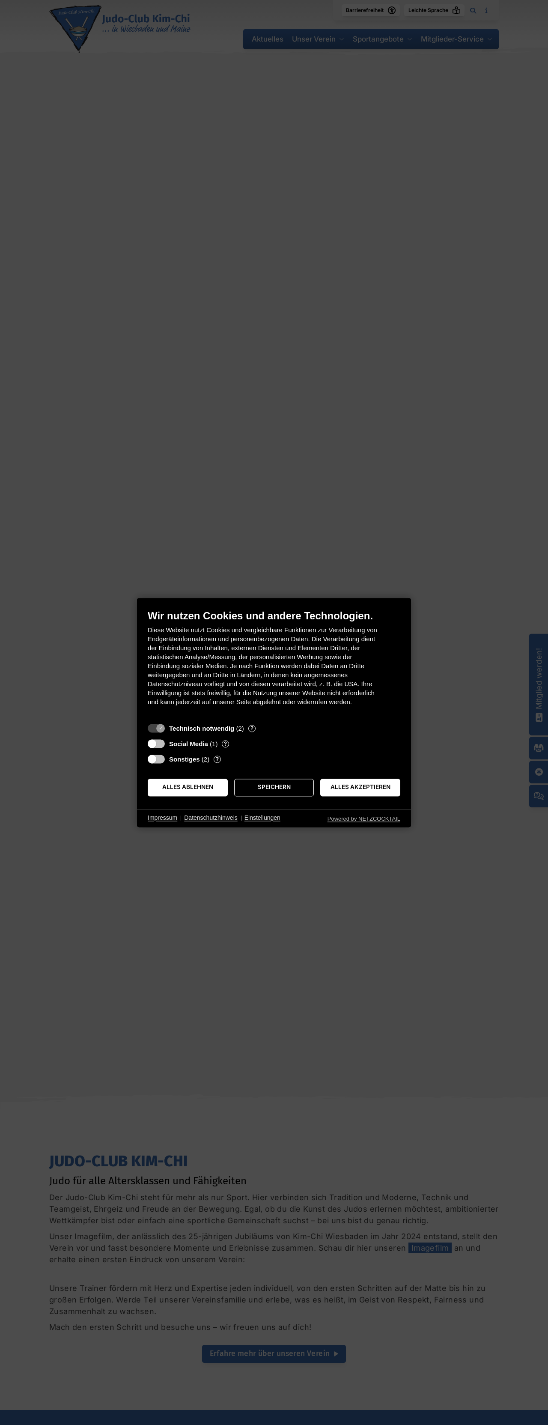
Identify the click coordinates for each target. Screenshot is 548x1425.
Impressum (162, 818)
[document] (274, 664)
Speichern (274, 787)
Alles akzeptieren (360, 787)
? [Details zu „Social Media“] (225, 743)
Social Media (188, 743)
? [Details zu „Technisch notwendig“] (251, 728)
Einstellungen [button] (262, 818)
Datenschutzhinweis (211, 818)
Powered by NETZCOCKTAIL (364, 819)
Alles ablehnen (187, 787)
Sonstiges (184, 759)
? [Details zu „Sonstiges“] (217, 759)
